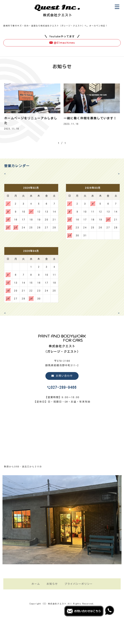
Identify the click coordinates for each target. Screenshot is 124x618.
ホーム (35, 584)
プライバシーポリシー (78, 584)
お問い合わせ (62, 376)
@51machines (62, 42)
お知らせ (52, 584)
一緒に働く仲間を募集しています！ (90, 118)
